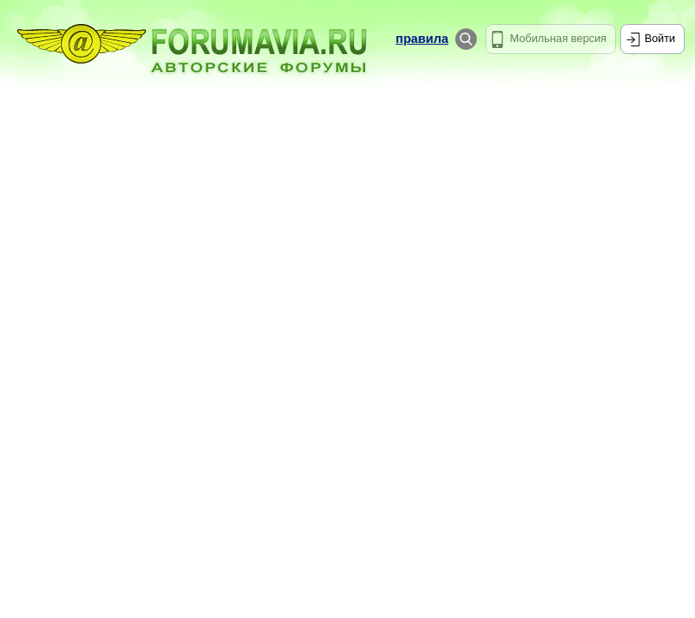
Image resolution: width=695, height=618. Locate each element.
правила (422, 38)
